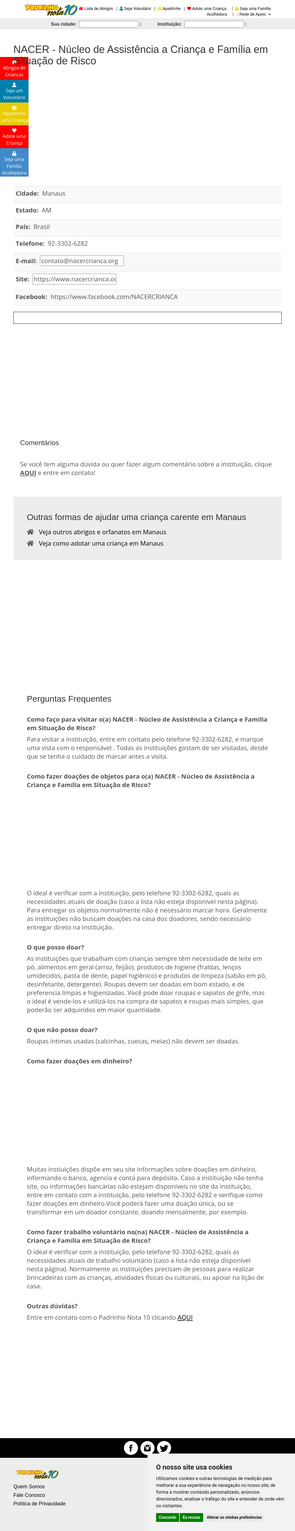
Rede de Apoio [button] (254, 14)
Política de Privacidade (39, 1504)
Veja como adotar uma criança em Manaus (98, 543)
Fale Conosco (29, 1495)
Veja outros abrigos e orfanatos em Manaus (100, 531)
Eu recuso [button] (191, 1517)
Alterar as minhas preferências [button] (234, 1517)
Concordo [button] (167, 1517)
